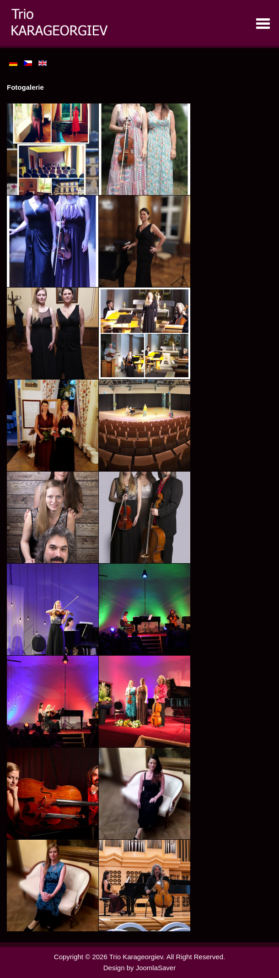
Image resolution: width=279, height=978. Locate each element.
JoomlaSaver (156, 968)
